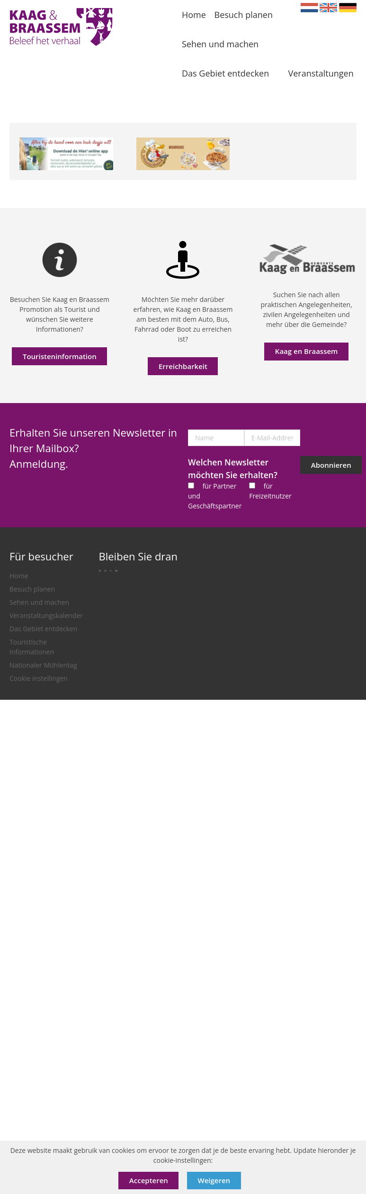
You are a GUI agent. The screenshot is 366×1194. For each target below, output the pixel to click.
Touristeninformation (60, 356)
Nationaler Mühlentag (43, 665)
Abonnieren (331, 465)
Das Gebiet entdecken (43, 628)
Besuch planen (32, 588)
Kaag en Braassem (306, 351)
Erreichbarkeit (183, 366)
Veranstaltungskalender (46, 615)
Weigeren (214, 1180)
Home (18, 575)
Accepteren (148, 1180)
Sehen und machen (39, 602)
